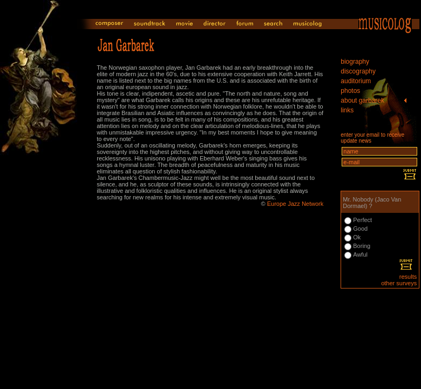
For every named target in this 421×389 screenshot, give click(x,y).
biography (355, 61)
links (347, 110)
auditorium (356, 81)
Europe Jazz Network (295, 203)
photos (350, 91)
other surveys (399, 283)
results (408, 276)
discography (358, 71)
